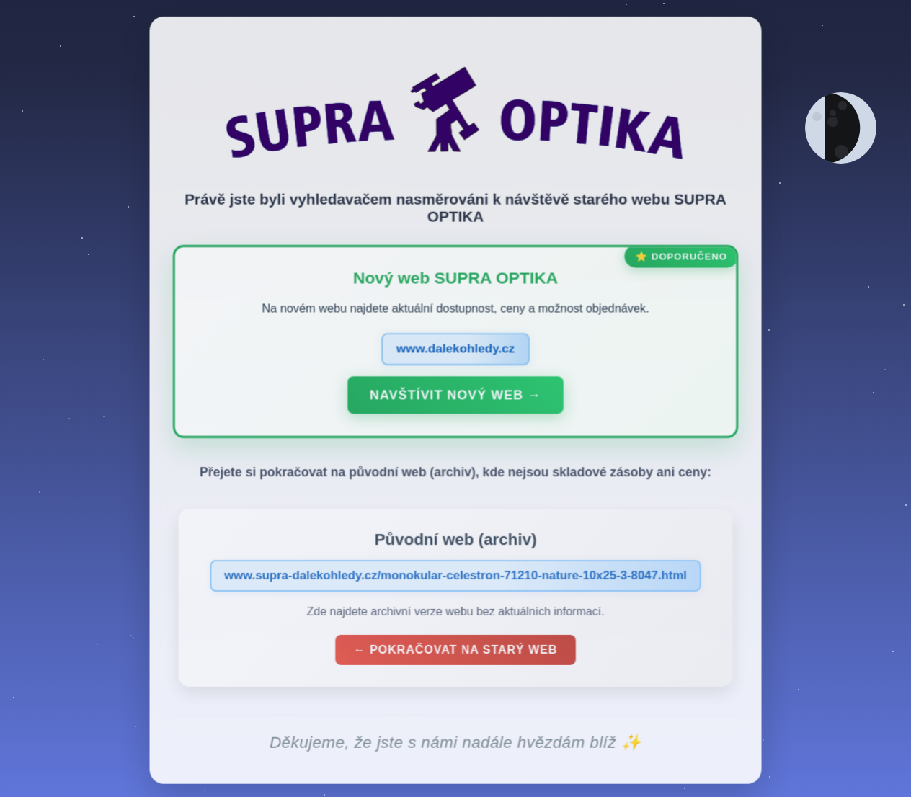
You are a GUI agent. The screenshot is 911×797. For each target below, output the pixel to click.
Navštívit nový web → (455, 398)
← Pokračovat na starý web (455, 652)
